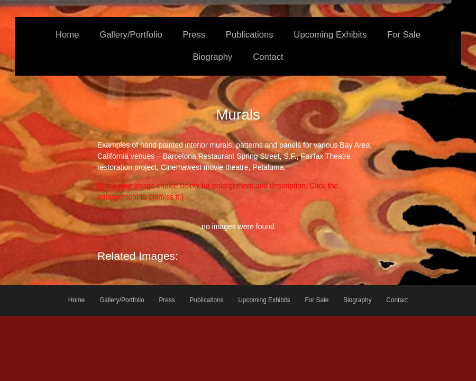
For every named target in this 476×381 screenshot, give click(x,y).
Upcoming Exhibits (330, 35)
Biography (212, 57)
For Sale (403, 35)
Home (67, 35)
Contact (268, 57)
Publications (249, 35)
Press (193, 35)
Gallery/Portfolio (130, 35)
